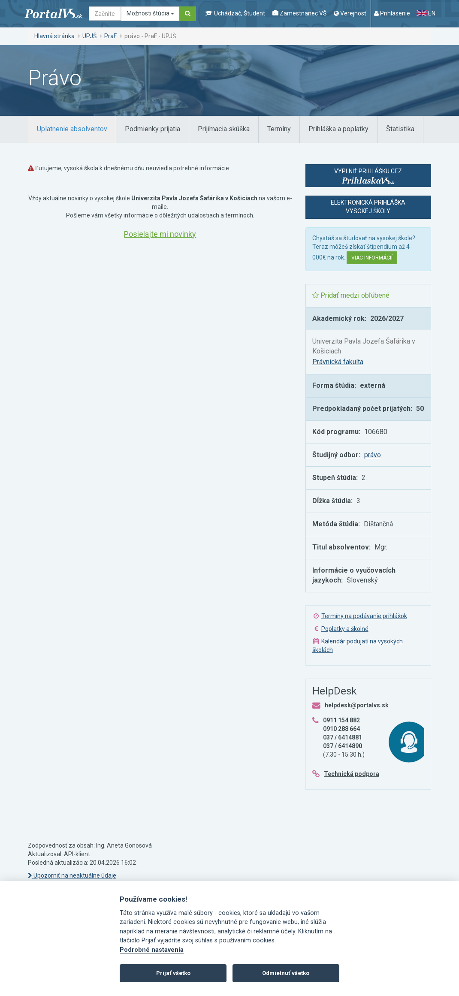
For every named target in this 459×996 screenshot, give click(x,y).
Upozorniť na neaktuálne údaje (72, 875)
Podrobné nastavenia (152, 950)
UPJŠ (89, 36)
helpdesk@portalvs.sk (357, 705)
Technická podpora (351, 773)
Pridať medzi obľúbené (351, 295)
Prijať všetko (173, 973)
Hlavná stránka (54, 36)
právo (372, 455)
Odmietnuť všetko (285, 973)
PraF (110, 36)
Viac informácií (372, 258)
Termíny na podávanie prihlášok (364, 616)
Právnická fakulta (337, 362)
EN (426, 13)
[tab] (72, 129)
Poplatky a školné (344, 628)
